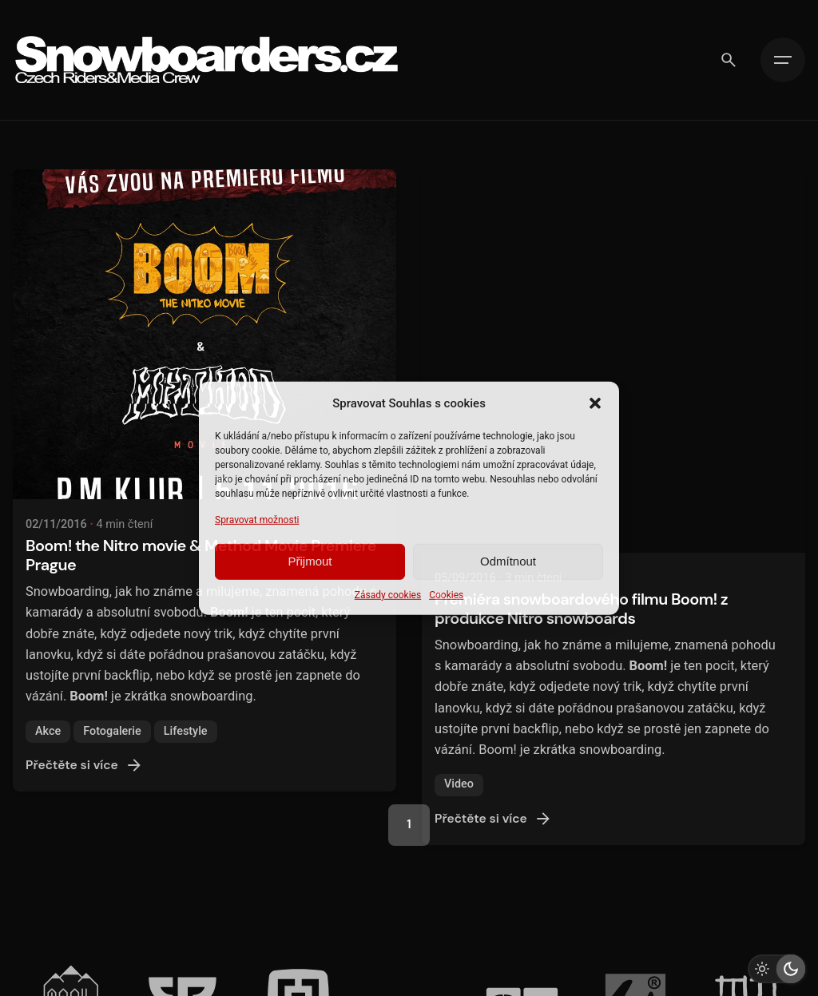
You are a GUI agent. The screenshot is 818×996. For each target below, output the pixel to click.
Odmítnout (508, 561)
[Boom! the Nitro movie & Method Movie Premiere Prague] (204, 354)
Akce (48, 751)
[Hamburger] (782, 60)
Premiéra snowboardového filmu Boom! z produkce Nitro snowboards (581, 266)
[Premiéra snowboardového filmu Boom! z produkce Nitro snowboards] (613, 199)
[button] (595, 403)
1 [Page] (409, 824)
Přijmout (310, 561)
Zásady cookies (388, 595)
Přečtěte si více (85, 785)
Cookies (446, 595)
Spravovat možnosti (257, 519)
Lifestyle (186, 751)
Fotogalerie (112, 751)
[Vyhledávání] (728, 60)
